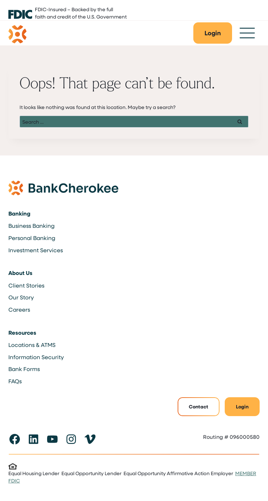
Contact (198, 406)
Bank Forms (24, 368)
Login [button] (242, 406)
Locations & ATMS (31, 344)
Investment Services (35, 250)
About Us (20, 273)
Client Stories (26, 285)
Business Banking (31, 225)
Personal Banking (31, 237)
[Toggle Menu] (247, 33)
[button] (212, 33)
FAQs (15, 381)
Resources (22, 332)
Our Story (21, 297)
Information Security (36, 357)
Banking (19, 213)
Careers (19, 309)
